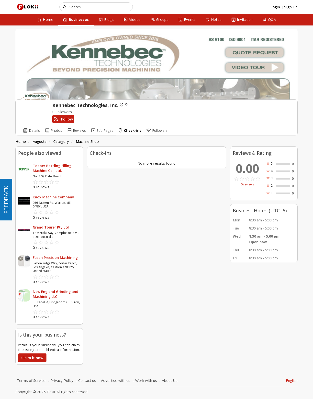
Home (20, 141)
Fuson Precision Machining (55, 257)
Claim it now (32, 357)
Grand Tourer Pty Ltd (51, 227)
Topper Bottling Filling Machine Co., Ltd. (52, 168)
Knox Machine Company (53, 197)
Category (61, 141)
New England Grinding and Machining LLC (55, 294)
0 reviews (247, 184)
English (292, 380)
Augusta (39, 141)
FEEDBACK (6, 200)
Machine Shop (87, 141)
